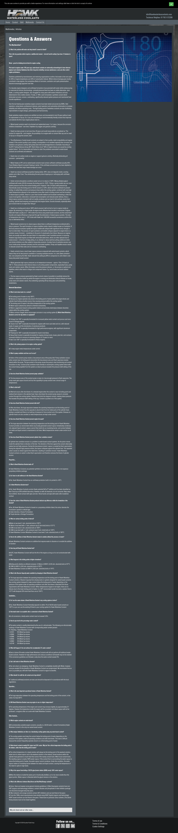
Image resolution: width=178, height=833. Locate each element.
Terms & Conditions (99, 823)
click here (66, 3)
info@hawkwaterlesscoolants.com (159, 14)
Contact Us (40, 22)
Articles (18, 29)
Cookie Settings (98, 826)
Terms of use (97, 820)
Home (8, 22)
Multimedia (30, 22)
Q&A (21, 22)
